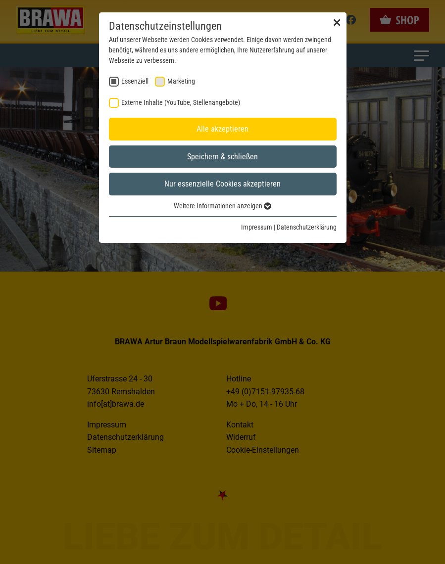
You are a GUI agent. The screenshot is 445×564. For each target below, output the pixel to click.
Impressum (256, 227)
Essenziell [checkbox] (134, 81)
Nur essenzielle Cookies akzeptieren (222, 183)
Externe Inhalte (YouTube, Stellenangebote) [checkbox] (180, 102)
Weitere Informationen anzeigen (222, 206)
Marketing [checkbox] (181, 81)
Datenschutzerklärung (307, 227)
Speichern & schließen (222, 156)
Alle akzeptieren (222, 129)
